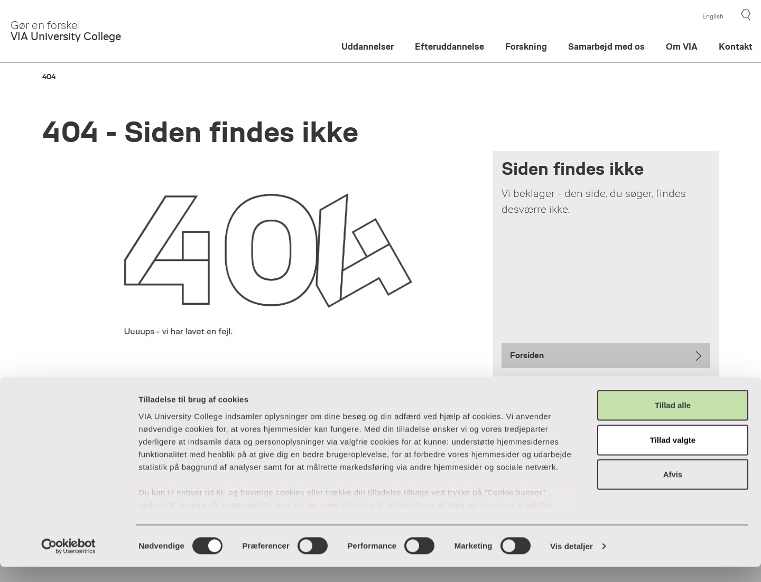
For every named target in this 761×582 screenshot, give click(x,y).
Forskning (526, 47)
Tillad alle (673, 420)
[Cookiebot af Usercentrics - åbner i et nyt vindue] (68, 561)
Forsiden (527, 355)
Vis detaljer (571, 561)
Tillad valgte (672, 454)
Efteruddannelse (449, 47)
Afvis (673, 489)
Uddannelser (367, 47)
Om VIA (682, 47)
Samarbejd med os (606, 47)
